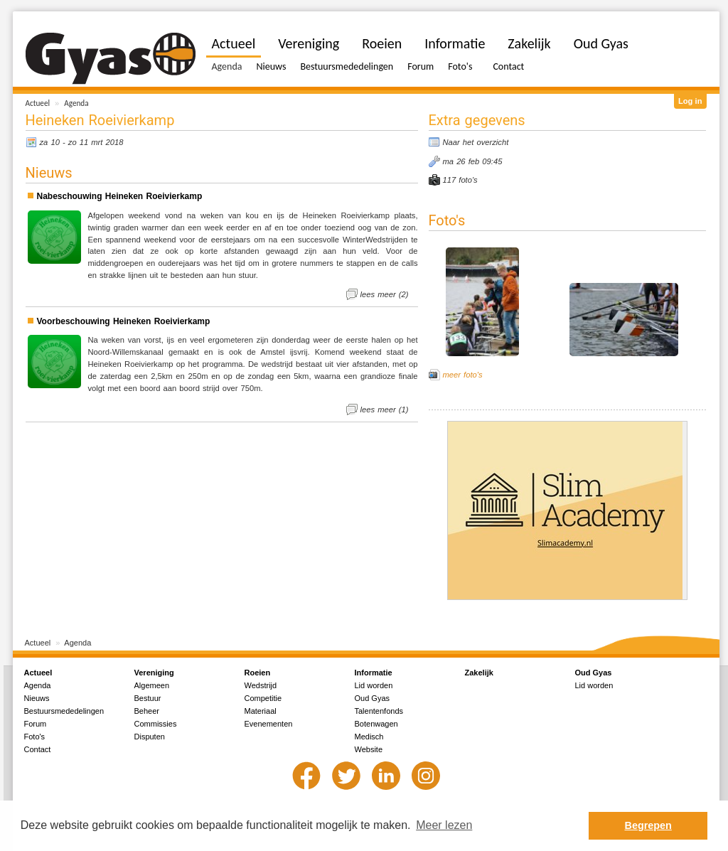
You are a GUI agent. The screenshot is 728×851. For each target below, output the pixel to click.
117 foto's (460, 180)
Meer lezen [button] (444, 825)
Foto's (460, 66)
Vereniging (308, 43)
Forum (420, 66)
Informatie (454, 43)
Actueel (38, 103)
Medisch (369, 736)
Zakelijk (529, 43)
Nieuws (271, 66)
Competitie (263, 698)
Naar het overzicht (476, 142)
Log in (690, 101)
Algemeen (152, 685)
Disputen (149, 736)
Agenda (76, 103)
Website (369, 749)
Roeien (382, 43)
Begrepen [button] (648, 825)
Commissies (155, 723)
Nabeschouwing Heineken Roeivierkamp (120, 196)
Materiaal (261, 711)
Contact (508, 66)
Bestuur (147, 698)
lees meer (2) (384, 294)
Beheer (146, 711)
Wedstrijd (261, 685)
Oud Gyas (601, 43)
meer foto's (463, 374)
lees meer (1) (384, 409)
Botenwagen (376, 723)
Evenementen (269, 723)
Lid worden (374, 685)
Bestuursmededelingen (346, 66)
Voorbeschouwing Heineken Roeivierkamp (123, 321)
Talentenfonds (379, 711)
